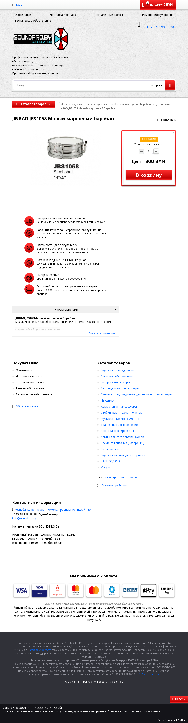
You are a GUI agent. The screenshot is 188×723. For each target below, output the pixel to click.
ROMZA (180, 720)
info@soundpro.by (24, 518)
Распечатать (168, 119)
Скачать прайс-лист (115, 485)
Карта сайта (72, 681)
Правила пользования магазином (103, 681)
